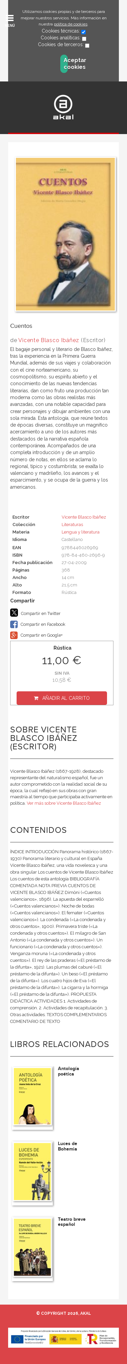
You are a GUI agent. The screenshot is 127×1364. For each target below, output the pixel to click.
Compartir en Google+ (36, 635)
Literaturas (72, 524)
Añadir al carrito (66, 698)
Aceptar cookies (66, 63)
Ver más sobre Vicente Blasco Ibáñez (64, 803)
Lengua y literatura (81, 532)
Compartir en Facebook (37, 624)
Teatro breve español (72, 1221)
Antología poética (68, 1071)
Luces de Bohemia (67, 1146)
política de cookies (70, 24)
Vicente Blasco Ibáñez (48, 340)
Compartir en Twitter (35, 613)
